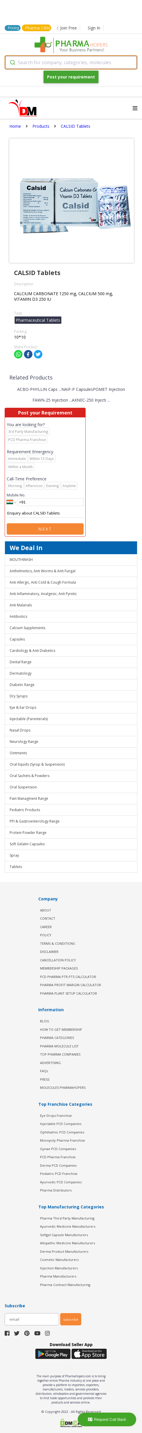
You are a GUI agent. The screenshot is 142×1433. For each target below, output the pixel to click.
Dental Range (21, 661)
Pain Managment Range (29, 798)
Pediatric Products (25, 809)
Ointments (18, 752)
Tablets (16, 866)
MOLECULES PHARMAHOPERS (63, 1087)
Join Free (67, 28)
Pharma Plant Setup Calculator (68, 993)
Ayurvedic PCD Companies (61, 1182)
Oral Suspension (23, 787)
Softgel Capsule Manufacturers (64, 1235)
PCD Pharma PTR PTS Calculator (68, 976)
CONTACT (47, 918)
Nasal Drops (20, 730)
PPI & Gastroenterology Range (35, 821)
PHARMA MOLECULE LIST (59, 1046)
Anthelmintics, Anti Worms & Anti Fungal (42, 570)
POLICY (45, 935)
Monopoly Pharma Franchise (62, 1140)
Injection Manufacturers (59, 1268)
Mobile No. (16, 495)
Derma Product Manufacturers (64, 1251)
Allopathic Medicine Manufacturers (67, 1243)
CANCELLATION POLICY (58, 960)
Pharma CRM (37, 28)
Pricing (13, 27)
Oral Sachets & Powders (29, 775)
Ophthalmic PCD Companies (62, 1132)
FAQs (44, 1071)
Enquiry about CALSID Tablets (45, 513)
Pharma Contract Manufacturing (65, 1284)
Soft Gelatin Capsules (27, 843)
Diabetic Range (22, 684)
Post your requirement (71, 77)
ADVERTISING (50, 1063)
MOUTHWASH (21, 559)
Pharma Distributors (56, 1190)
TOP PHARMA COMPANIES (60, 1054)
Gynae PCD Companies (58, 1149)
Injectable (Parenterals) (29, 718)
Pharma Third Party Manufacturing (67, 1218)
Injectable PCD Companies (60, 1123)
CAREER (46, 927)
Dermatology (21, 673)
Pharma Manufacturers (58, 1276)
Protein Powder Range (28, 832)
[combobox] (71, 62)
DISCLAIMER (49, 951)
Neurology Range (24, 741)
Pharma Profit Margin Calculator (70, 985)
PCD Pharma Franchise (58, 1157)
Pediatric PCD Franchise (58, 1173)
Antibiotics (18, 616)
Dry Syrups (18, 696)
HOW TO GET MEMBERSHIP (61, 1029)
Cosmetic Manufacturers (59, 1259)
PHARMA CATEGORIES (57, 1037)
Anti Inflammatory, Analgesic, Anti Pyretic (43, 593)
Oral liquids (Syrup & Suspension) (37, 764)
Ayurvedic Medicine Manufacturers (67, 1226)
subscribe (70, 1319)
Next (45, 529)
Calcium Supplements (27, 627)
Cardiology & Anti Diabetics (32, 650)
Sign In (94, 28)
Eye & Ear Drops (23, 707)
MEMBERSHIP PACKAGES (59, 968)
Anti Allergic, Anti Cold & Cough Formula (43, 582)
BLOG (44, 1021)
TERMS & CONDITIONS (57, 943)
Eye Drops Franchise (56, 1115)
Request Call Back (107, 1419)
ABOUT (45, 910)
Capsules (17, 639)
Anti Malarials (21, 605)
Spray (14, 855)
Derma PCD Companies (58, 1165)
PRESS (44, 1079)
